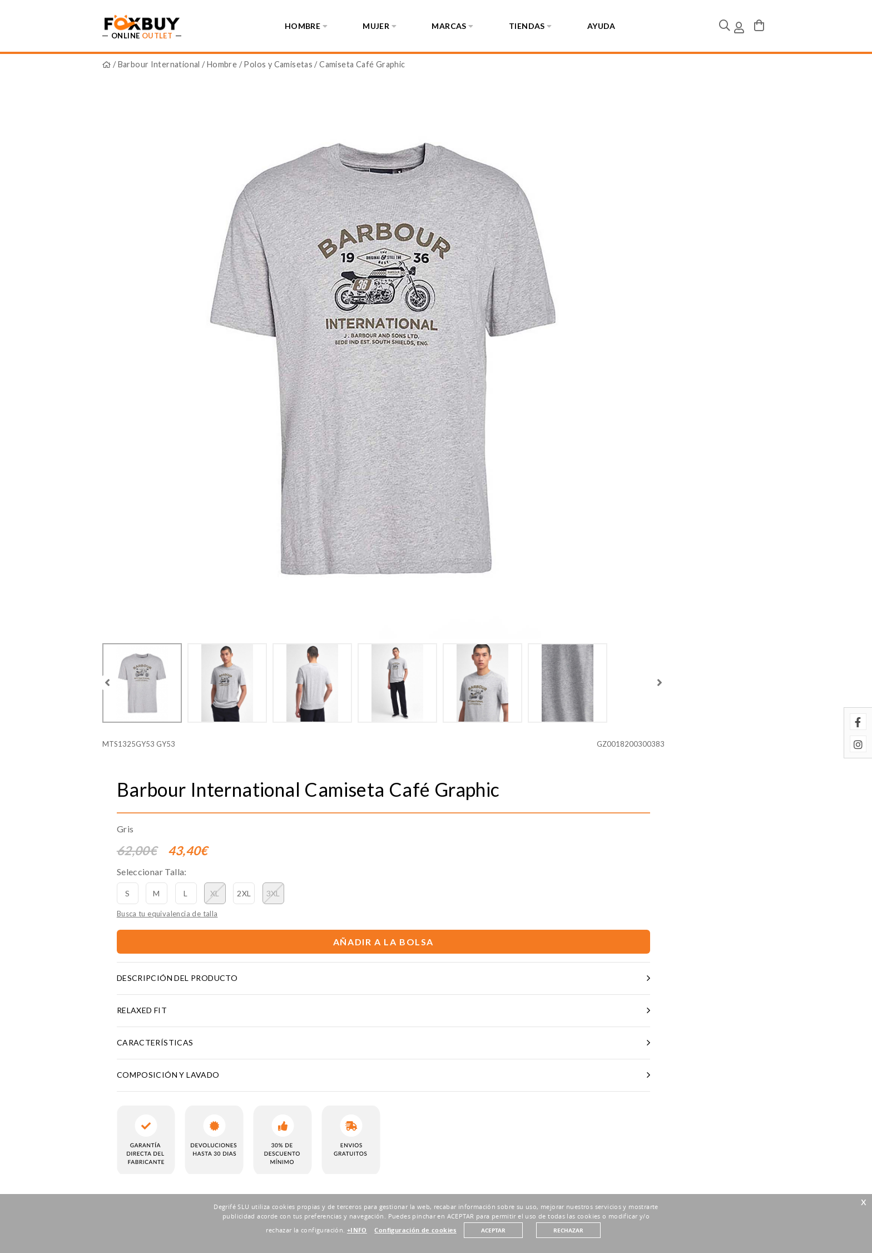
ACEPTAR (493, 1237)
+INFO (357, 1236)
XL (567, 216)
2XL (596, 216)
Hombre (222, 68)
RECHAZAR (568, 1237)
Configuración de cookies (415, 1236)
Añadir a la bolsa (602, 265)
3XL (626, 216)
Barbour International (159, 68)
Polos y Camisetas (278, 68)
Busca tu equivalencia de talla (520, 237)
